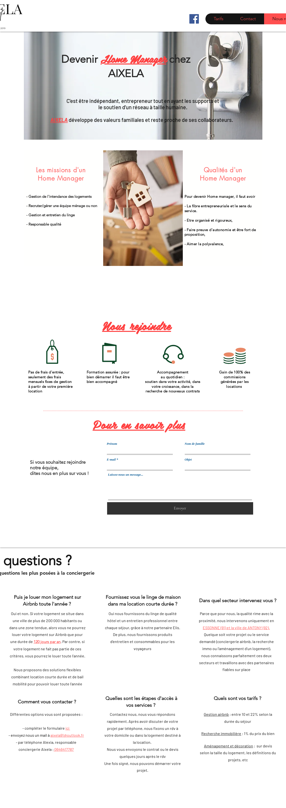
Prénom (112, 443)
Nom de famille (195, 443)
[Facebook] (194, 19)
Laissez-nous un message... (125, 474)
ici (67, 728)
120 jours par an (47, 641)
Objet (188, 459)
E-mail (111, 459)
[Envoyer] (180, 508)
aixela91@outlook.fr (67, 735)
